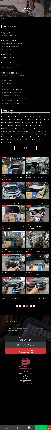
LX (6, 122)
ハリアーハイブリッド (39, 114)
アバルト (10, 116)
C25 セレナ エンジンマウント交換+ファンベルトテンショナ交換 (14, 76)
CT (27, 125)
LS (37, 122)
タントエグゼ (5, 142)
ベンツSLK (18, 128)
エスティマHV (5, 136)
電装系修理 (5, 95)
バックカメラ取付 (7, 43)
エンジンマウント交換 (8, 86)
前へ (17, 305)
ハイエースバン (20, 125)
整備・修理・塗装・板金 (10, 73)
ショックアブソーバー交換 (17, 92)
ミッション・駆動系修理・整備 (18, 98)
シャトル (42, 122)
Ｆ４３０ (24, 119)
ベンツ (32, 134)
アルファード (33, 125)
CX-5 (3, 128)
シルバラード (12, 134)
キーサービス (6, 62)
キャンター (39, 119)
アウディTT (4, 139)
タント (19, 134)
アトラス (41, 125)
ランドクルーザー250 (25, 114)
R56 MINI (4, 119)
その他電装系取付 (14, 46)
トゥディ (41, 139)
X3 (2, 122)
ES (18, 119)
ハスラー (17, 122)
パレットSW (12, 119)
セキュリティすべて (15, 57)
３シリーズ (11, 125)
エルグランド (33, 116)
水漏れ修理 (5, 92)
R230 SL (4, 131)
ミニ (33, 122)
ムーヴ (11, 122)
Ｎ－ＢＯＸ (14, 114)
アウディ (44, 134)
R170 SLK (31, 119)
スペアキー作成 (6, 65)
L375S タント (38, 128)
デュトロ (4, 134)
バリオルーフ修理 (15, 95)
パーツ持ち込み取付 (8, 40)
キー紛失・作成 (6, 67)
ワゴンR (34, 131)
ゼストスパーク (19, 116)
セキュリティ (6, 54)
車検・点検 (5, 33)
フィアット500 (42, 131)
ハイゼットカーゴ (27, 128)
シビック (46, 119)
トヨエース (27, 131)
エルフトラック (5, 114)
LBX (26, 116)
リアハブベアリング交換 (9, 80)
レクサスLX (25, 136)
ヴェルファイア (14, 139)
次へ (34, 305)
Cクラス (41, 116)
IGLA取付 (5, 57)
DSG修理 (5, 98)
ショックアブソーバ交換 (9, 83)
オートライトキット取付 (9, 49)
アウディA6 (41, 136)
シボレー (34, 139)
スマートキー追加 (17, 65)
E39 (11, 142)
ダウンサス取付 (18, 43)
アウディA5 (9, 128)
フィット (4, 125)
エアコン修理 (20, 89)
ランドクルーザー (15, 136)
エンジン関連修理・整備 (9, 100)
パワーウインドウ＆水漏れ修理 (10, 103)
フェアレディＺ (26, 122)
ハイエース (33, 136)
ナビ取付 (5, 46)
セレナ (20, 131)
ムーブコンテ (13, 131)
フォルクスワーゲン (25, 139)
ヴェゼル (4, 116)
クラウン (38, 134)
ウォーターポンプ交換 (8, 89)
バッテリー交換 (21, 100)
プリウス (25, 134)
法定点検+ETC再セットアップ (10, 35)
